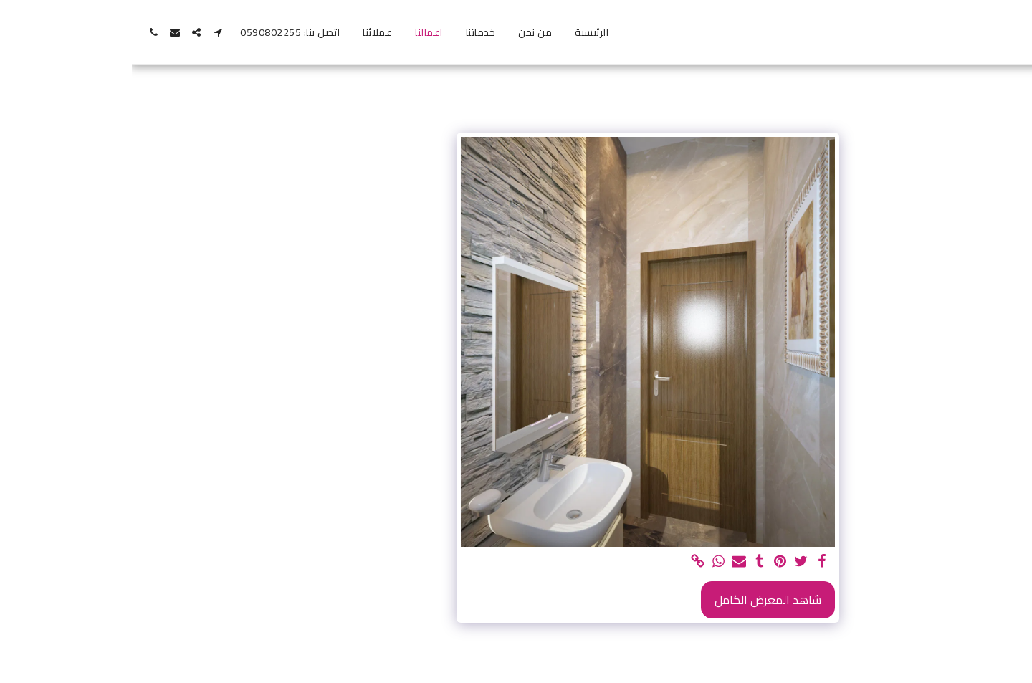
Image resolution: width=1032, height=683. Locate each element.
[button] (86, 32)
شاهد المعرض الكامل (636, 600)
